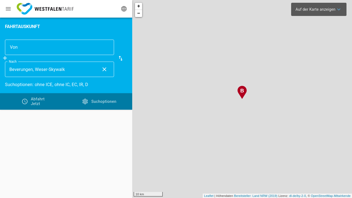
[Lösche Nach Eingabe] (104, 69)
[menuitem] (318, 9)
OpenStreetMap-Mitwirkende (331, 195)
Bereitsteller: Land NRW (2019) (256, 195)
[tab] (33, 101)
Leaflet (208, 195)
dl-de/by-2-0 (297, 195)
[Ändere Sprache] (124, 8)
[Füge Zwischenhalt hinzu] (5, 58)
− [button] (138, 13)
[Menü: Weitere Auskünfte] (8, 8)
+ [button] (138, 6)
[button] (120, 58)
